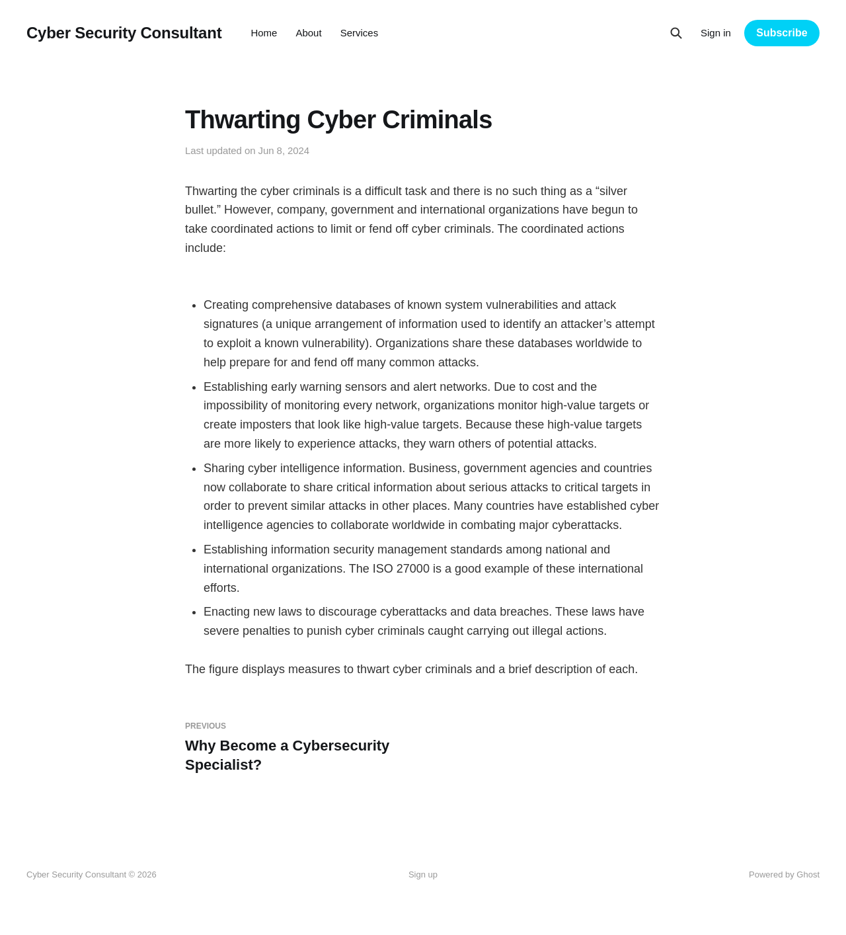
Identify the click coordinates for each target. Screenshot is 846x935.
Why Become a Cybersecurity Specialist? (298, 747)
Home (263, 32)
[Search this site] (676, 33)
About (308, 32)
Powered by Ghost (784, 874)
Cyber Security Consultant (123, 33)
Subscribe (781, 32)
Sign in (716, 32)
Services (359, 32)
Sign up (423, 874)
